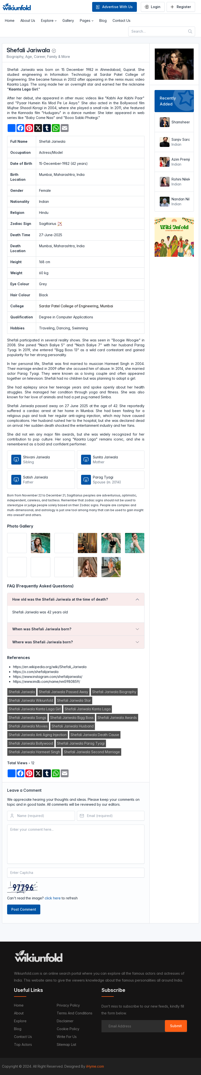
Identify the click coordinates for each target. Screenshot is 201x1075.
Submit (176, 1026)
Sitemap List (66, 1044)
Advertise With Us (114, 6)
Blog (17, 1029)
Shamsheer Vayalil (180, 122)
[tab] (75, 599)
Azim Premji (180, 159)
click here (53, 898)
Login (152, 6)
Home (19, 1005)
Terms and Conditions (74, 1013)
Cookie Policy (68, 1029)
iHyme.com (95, 1066)
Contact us (23, 1037)
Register (180, 6)
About (19, 1013)
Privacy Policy (68, 1005)
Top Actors (23, 1044)
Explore (20, 1021)
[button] (48, 20)
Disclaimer (65, 1021)
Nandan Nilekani (180, 199)
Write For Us (67, 1037)
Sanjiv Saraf (180, 139)
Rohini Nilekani (180, 179)
